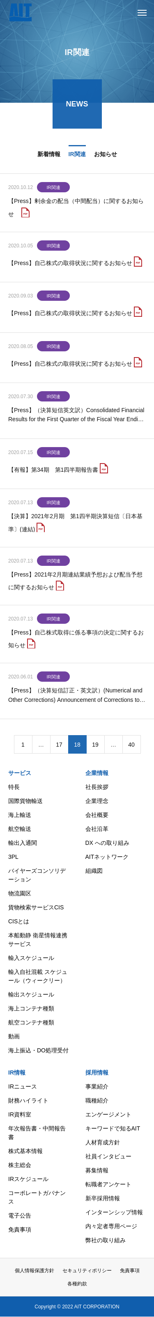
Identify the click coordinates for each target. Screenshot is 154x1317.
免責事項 (19, 1229)
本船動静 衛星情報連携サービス (37, 939)
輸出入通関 (22, 843)
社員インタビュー (108, 1156)
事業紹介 (96, 1086)
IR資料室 (19, 1114)
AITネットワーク (107, 856)
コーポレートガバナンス (37, 1197)
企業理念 (96, 801)
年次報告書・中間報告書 (37, 1132)
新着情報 (48, 155)
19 (95, 746)
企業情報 (96, 773)
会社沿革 (96, 829)
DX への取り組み (107, 843)
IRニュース (22, 1086)
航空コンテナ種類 (31, 1022)
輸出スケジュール (31, 994)
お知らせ (105, 155)
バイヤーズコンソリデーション (37, 875)
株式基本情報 (25, 1151)
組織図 (94, 870)
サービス (19, 773)
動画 (14, 1036)
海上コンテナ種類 (31, 1008)
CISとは (18, 921)
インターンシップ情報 (114, 1212)
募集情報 (96, 1170)
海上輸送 (19, 815)
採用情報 (96, 1072)
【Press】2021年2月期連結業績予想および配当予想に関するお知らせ (75, 582)
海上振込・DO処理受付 (38, 1050)
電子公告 (19, 1215)
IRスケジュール (28, 1179)
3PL (13, 856)
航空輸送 (19, 829)
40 (131, 746)
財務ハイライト (28, 1100)
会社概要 (96, 815)
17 (59, 746)
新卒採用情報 (102, 1198)
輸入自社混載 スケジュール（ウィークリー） (37, 976)
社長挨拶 (96, 787)
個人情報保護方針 (34, 1270)
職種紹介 (96, 1100)
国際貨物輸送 (25, 801)
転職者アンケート (108, 1184)
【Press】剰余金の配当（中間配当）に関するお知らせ (76, 209)
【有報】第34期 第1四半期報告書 (53, 471)
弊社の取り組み (105, 1240)
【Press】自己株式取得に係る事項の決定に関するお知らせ (76, 640)
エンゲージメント (108, 1114)
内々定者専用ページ (111, 1226)
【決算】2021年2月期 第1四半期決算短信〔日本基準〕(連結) (75, 523)
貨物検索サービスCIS (36, 907)
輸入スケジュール (31, 958)
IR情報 (16, 1072)
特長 (14, 787)
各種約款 (77, 1284)
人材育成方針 (102, 1142)
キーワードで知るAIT (112, 1128)
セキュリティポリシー (87, 1270)
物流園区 (19, 893)
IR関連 (77, 155)
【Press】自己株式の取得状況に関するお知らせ (70, 264)
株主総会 (19, 1165)
